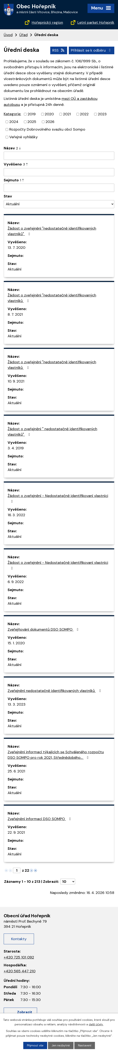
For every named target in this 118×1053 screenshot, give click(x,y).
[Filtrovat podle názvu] (59, 156)
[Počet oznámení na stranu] (67, 881)
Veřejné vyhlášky (23, 137)
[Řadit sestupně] (20, 149)
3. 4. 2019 (16, 448)
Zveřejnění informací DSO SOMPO (40, 818)
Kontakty (19, 938)
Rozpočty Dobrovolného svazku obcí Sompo (47, 129)
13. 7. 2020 (16, 247)
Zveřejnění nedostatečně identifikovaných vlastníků (55, 690)
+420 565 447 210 (19, 970)
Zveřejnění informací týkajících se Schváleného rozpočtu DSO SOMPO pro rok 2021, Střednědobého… (56, 755)
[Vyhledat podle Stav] (59, 204)
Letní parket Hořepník (95, 22)
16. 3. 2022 (16, 514)
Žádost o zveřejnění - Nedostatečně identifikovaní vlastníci (58, 498)
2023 (102, 114)
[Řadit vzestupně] (20, 147)
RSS (58, 50)
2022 (84, 114)
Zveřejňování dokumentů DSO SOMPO (44, 629)
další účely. (96, 1024)
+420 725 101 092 (19, 957)
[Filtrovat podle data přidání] (59, 172)
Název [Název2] (11, 148)
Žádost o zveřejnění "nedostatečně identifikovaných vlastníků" (52, 231)
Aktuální (14, 269)
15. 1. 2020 (16, 643)
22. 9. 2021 (16, 832)
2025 (31, 121)
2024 (13, 121)
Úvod (8, 34)
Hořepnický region (47, 22)
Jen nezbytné (61, 1045)
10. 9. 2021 (16, 381)
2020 (49, 114)
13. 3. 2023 (17, 704)
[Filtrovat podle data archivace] (59, 188)
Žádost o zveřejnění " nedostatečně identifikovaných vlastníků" (52, 431)
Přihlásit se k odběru (91, 50)
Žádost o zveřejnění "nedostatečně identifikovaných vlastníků (52, 298)
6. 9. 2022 (16, 581)
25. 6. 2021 (16, 771)
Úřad (23, 34)
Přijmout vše (35, 1045)
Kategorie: (12, 113)
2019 (32, 114)
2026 (50, 121)
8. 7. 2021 (15, 314)
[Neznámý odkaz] (31, 870)
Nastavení (84, 1045)
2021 (67, 114)
